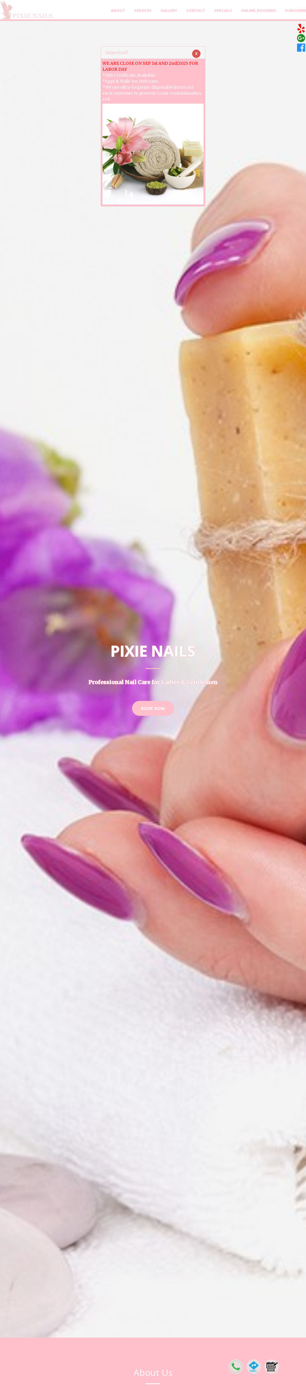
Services (143, 10)
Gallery (168, 10)
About (118, 10)
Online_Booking (258, 10)
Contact (195, 10)
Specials (223, 10)
